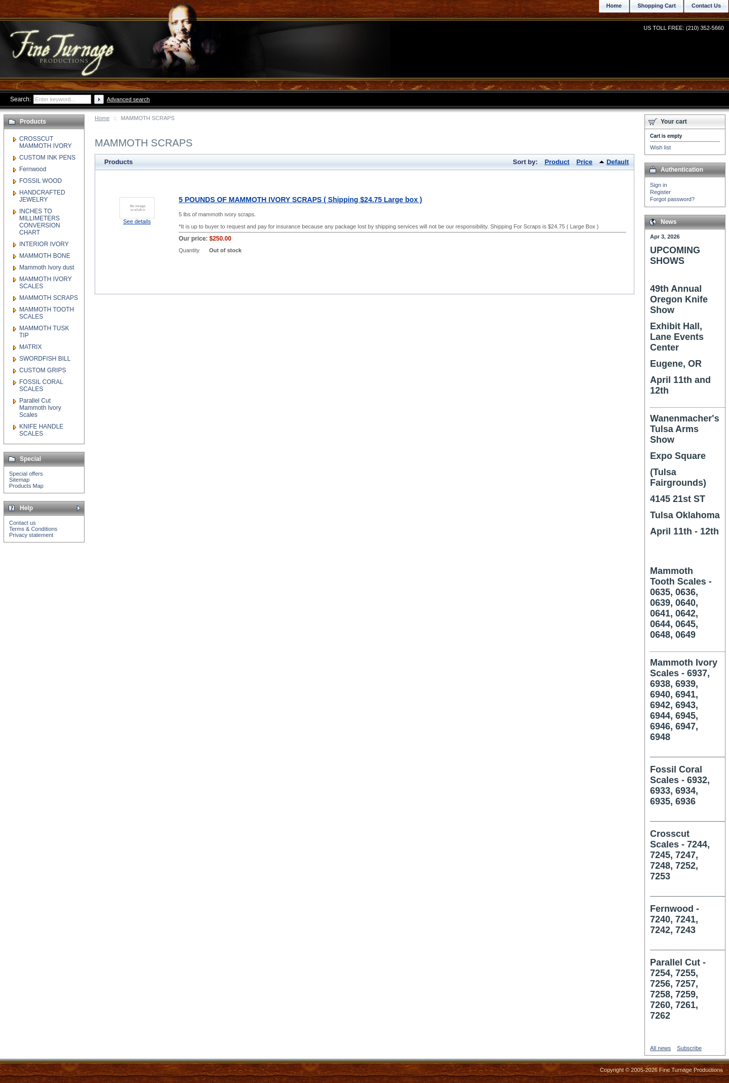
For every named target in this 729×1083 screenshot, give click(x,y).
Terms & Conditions (33, 529)
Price (585, 162)
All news (660, 1048)
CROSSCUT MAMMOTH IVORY (45, 142)
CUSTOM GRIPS (42, 370)
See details (136, 221)
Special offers (26, 474)
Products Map (26, 486)
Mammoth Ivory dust (46, 267)
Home (102, 118)
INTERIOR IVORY (44, 244)
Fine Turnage (63, 43)
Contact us (22, 523)
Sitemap (19, 480)
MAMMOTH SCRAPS (48, 297)
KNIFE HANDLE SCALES (41, 430)
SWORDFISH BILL (44, 358)
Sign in (658, 185)
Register (660, 192)
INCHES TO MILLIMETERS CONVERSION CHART (39, 222)
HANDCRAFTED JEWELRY (42, 196)
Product (557, 162)
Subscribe (689, 1048)
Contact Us (706, 6)
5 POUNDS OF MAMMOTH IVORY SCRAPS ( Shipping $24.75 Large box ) (300, 200)
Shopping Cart (656, 6)
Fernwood (32, 169)
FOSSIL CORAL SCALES (41, 385)
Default (617, 162)
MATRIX (30, 347)
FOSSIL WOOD (40, 180)
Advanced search (128, 99)
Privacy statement (31, 535)
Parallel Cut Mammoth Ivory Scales (40, 407)
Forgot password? (672, 199)
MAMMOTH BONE (44, 255)
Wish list (660, 147)
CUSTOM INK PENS (47, 157)
